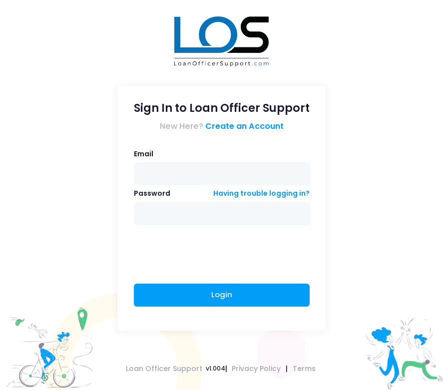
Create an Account (244, 126)
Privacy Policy (256, 369)
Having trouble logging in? (261, 193)
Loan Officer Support (164, 369)
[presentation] (210, 255)
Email (143, 154)
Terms (304, 369)
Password (152, 193)
